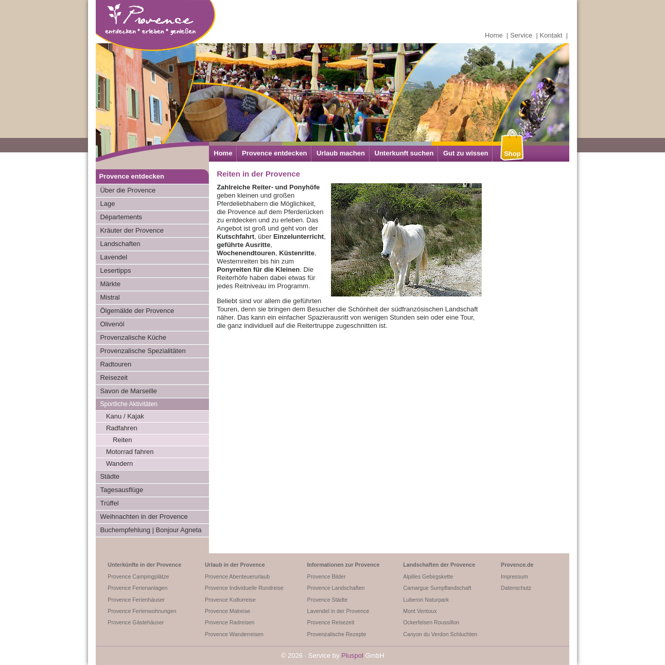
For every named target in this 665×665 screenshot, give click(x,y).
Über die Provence (127, 190)
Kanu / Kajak (125, 416)
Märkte (110, 284)
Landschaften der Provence (439, 565)
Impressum (514, 576)
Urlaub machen (341, 153)
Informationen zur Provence (343, 565)
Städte (109, 476)
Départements (121, 217)
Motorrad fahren (130, 452)
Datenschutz (516, 588)
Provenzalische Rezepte (336, 634)
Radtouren (115, 364)
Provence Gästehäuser (136, 622)
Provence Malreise (227, 611)
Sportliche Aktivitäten (128, 404)
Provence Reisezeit (331, 622)
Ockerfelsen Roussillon (431, 622)
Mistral (109, 297)
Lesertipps (115, 270)
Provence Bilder (326, 576)
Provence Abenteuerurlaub (237, 576)
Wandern (119, 463)
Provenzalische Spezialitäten (142, 351)
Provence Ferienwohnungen (142, 611)
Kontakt (551, 35)
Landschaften (120, 244)
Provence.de (517, 565)
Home (494, 35)
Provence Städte (327, 600)
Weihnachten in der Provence (143, 516)
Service (521, 35)
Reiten (122, 440)
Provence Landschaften (336, 588)
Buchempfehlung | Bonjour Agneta (150, 530)
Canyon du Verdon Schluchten (440, 634)
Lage (107, 203)
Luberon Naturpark (426, 600)
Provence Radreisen (230, 622)
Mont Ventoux (419, 611)
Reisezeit (113, 377)
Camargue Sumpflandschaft (437, 588)
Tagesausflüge (121, 490)
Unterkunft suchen (404, 153)
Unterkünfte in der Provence (144, 565)
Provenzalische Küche (133, 337)
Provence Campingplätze (138, 576)
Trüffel (109, 503)
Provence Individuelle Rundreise (244, 588)
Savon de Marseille (128, 391)
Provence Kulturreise (230, 600)
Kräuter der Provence (132, 230)
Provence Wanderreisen (234, 634)
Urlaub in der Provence (235, 565)
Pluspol (352, 655)
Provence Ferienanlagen (137, 588)
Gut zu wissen (465, 153)
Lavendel (113, 257)
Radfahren (121, 428)
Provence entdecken (274, 153)
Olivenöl (112, 324)
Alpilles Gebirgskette (428, 576)
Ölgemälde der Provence (137, 310)
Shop (512, 153)
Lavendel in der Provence (338, 611)
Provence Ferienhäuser (136, 600)
